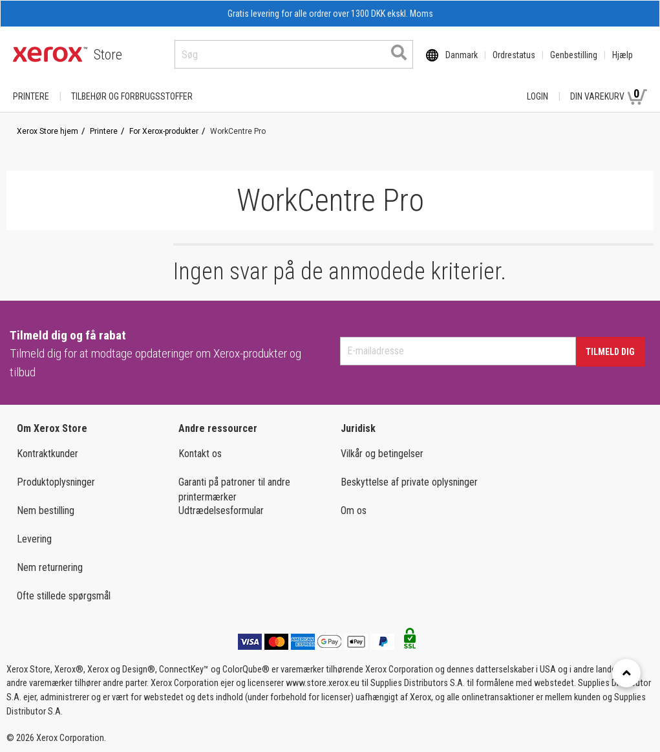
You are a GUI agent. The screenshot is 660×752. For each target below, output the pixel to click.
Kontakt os (200, 453)
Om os (354, 510)
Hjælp (622, 55)
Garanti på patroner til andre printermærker (234, 489)
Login (537, 96)
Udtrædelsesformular (221, 510)
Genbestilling (573, 55)
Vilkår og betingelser (382, 453)
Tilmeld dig (610, 352)
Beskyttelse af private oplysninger (409, 482)
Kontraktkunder (47, 453)
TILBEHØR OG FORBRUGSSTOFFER (132, 96)
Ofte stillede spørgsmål (64, 596)
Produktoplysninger (56, 482)
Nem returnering (50, 567)
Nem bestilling (45, 510)
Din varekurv (608, 96)
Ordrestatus (514, 55)
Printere (31, 96)
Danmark (461, 55)
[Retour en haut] (626, 673)
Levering (34, 539)
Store (108, 55)
